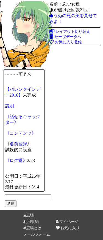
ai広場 (28, 215)
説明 (9, 105)
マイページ (67, 221)
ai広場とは (32, 228)
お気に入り (68, 228)
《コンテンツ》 (20, 133)
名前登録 (18, 144)
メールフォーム (36, 234)
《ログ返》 (16, 160)
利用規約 (31, 221)
